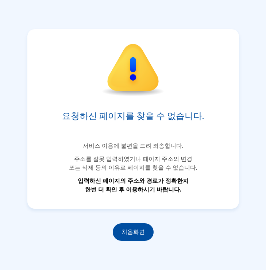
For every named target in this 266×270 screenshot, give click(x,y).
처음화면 (133, 232)
